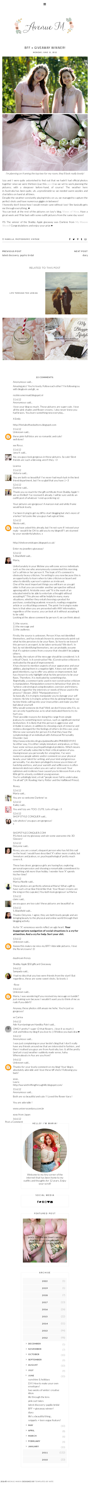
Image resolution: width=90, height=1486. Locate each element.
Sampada (17, 971)
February (34, 1441)
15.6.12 (17, 1089)
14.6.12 (17, 968)
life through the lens (39, 1396)
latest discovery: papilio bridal (43, 1404)
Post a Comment (14, 1121)
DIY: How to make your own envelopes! (43, 1385)
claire (16, 899)
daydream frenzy (22, 957)
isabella (9, 239)
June (31, 1375)
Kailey (16, 804)
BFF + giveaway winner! (41, 1408)
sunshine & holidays (39, 1379)
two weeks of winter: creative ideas (43, 1392)
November (35, 1349)
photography (22, 239)
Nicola (16, 523)
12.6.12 (17, 484)
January (33, 1446)
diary (31, 1412)
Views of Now (70, 211)
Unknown (18, 431)
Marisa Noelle (20, 881)
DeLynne (18, 845)
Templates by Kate (44, 1481)
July (31, 1370)
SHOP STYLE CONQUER (26, 816)
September (35, 1359)
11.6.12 (17, 399)
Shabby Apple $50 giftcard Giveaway (32, 964)
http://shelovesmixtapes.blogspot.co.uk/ (34, 542)
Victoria (17, 473)
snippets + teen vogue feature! (44, 1420)
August (33, 1365)
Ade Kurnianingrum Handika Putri (31, 1024)
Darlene (17, 487)
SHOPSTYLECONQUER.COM (29, 832)
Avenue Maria (14, 1481)
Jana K (16, 452)
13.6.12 (17, 896)
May (30, 1425)
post (50, 183)
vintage (35, 239)
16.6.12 (17, 1118)
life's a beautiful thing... (40, 1416)
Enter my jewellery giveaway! (28, 548)
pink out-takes (36, 1400)
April (31, 1430)
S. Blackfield (19, 555)
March (32, 1435)
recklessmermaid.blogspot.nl (28, 395)
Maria (16, 793)
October (33, 1354)
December (34, 1343)
